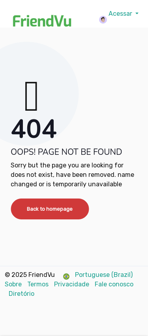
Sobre (14, 284)
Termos (38, 284)
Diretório (21, 293)
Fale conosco (114, 284)
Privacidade (72, 284)
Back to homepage (50, 209)
